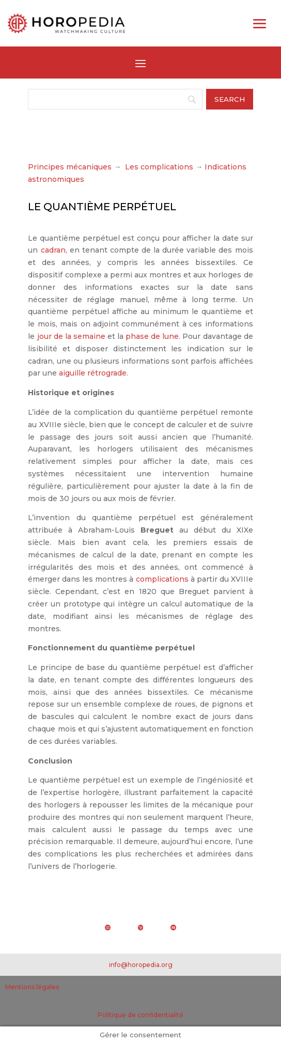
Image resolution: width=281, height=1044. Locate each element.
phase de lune (152, 336)
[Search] (115, 99)
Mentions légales (32, 987)
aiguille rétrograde (93, 373)
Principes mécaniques (70, 167)
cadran (53, 250)
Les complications (159, 167)
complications (162, 579)
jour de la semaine (71, 336)
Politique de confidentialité (140, 1015)
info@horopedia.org (141, 965)
